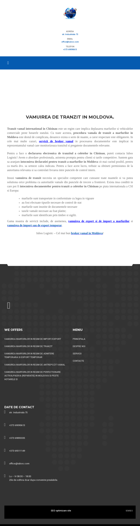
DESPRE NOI (79, 346)
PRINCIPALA (79, 339)
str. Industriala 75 (70, 34)
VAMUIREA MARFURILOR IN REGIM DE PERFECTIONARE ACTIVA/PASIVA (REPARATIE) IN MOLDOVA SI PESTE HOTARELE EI (32, 376)
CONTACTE (78, 361)
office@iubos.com (70, 42)
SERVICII (77, 353)
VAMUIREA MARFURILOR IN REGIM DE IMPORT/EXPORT (32, 339)
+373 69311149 (17, 450)
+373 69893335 (17, 438)
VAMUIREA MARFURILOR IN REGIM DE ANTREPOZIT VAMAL (34, 364)
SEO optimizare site (61, 510)
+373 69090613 (70, 49)
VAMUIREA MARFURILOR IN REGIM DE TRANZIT (28, 346)
